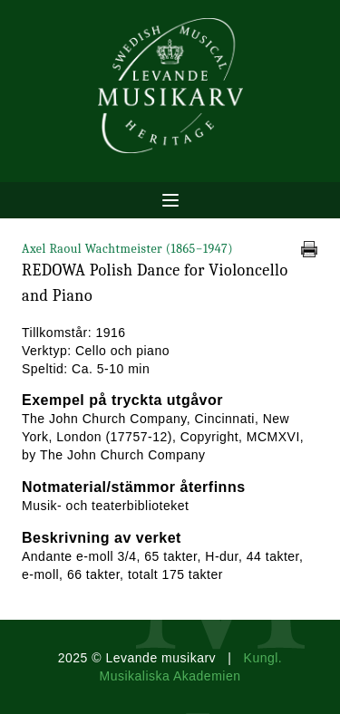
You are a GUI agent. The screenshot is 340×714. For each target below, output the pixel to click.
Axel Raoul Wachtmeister (127, 248)
